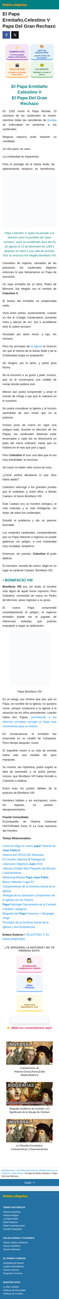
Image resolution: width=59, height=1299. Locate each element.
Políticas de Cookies (13, 1293)
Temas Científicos (11, 1246)
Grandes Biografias (12, 1229)
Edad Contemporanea (14, 1225)
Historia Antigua (11, 1215)
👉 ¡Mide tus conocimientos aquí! (29, 1027)
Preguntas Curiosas (12, 1273)
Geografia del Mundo (13, 1263)
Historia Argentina (12, 1212)
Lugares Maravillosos (13, 1266)
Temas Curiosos (11, 1270)
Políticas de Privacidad (14, 1290)
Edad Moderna (10, 1222)
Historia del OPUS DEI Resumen (23, 854)
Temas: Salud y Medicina (15, 1242)
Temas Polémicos (11, 1249)
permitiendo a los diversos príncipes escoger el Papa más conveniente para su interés (29, 722)
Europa (51, 120)
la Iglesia (36, 346)
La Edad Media (10, 1218)
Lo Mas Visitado (11, 1287)
